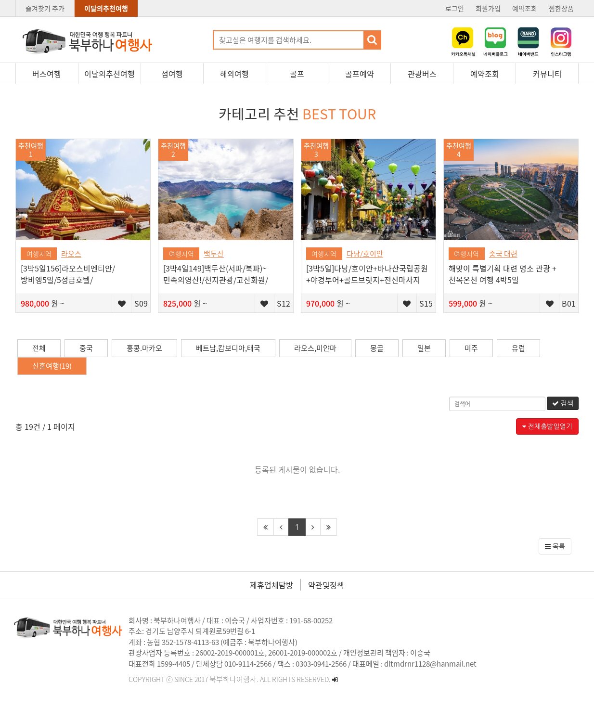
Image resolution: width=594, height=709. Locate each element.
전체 (39, 348)
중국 (86, 348)
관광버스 (422, 73)
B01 (569, 303)
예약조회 (524, 8)
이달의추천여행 (106, 8)
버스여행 (46, 73)
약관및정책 (326, 585)
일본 (424, 348)
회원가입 (488, 8)
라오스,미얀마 (315, 348)
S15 (426, 303)
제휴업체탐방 (271, 585)
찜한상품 (561, 8)
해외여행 (234, 73)
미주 (471, 348)
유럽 (518, 348)
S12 (283, 303)
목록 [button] (555, 546)
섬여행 (172, 73)
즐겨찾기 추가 (45, 8)
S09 (141, 303)
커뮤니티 (547, 73)
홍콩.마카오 (144, 348)
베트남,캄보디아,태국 (228, 348)
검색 (562, 403)
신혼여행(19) (52, 366)
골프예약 (359, 73)
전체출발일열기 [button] (547, 426)
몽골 (377, 348)
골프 (297, 73)
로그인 (454, 8)
